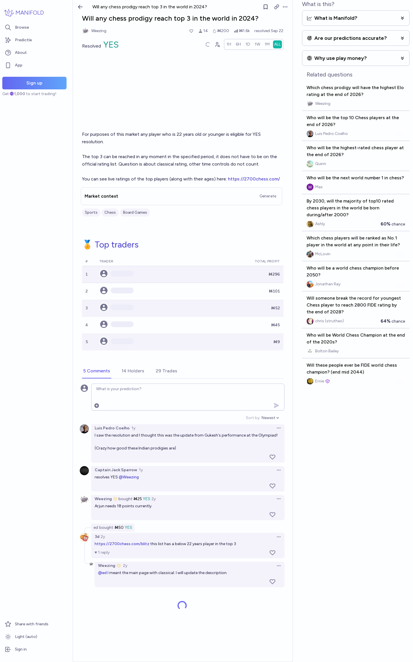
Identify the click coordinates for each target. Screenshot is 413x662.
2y (153, 498)
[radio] (228, 44)
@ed (102, 572)
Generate (268, 196)
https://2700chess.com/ (254, 179)
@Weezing (129, 477)
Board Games (135, 212)
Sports (91, 212)
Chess (110, 212)
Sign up (34, 83)
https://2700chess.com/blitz (122, 543)
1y (133, 428)
